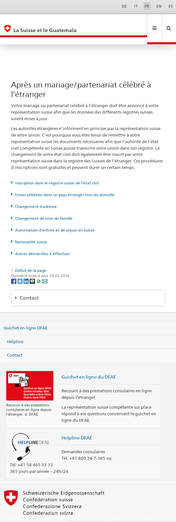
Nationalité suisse (31, 227)
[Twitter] (20, 266)
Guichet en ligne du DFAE (89, 362)
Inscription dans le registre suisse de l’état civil (56, 168)
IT (136, 6)
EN (159, 6)
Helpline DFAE (77, 423)
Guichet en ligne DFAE (25, 313)
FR (147, 6)
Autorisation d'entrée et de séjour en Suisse (55, 216)
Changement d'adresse (36, 192)
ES (170, 6)
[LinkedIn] (27, 266)
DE (124, 6)
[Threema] (33, 266)
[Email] (44, 266)
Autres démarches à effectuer (42, 239)
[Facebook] (14, 266)
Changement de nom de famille (44, 204)
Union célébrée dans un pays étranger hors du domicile (64, 180)
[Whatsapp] (39, 266)
